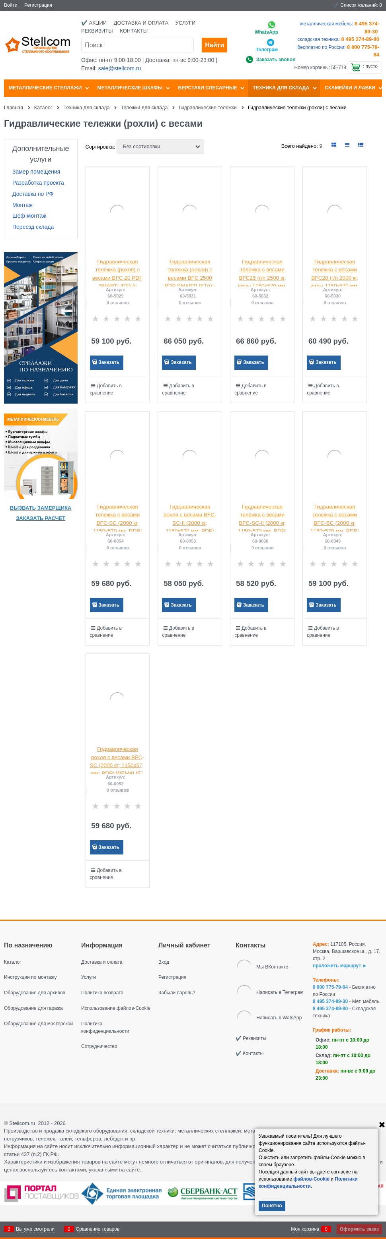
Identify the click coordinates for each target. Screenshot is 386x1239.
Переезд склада (33, 227)
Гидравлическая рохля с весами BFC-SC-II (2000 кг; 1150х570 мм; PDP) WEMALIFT (190, 523)
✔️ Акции (94, 23)
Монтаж (22, 205)
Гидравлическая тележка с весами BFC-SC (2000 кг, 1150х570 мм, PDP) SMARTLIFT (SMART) (334, 523)
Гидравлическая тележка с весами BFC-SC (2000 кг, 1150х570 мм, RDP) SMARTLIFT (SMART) (117, 523)
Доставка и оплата (141, 23)
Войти (11, 5)
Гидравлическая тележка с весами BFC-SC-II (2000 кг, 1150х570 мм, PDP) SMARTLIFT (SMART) (262, 523)
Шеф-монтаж (29, 216)
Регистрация (38, 5)
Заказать (108, 362)
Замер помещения (36, 171)
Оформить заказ (359, 1229)
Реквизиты (97, 31)
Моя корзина (305, 1229)
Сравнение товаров (98, 1229)
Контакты (134, 31)
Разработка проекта (38, 183)
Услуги (185, 23)
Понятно (272, 1205)
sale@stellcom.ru (119, 68)
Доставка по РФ (32, 194)
